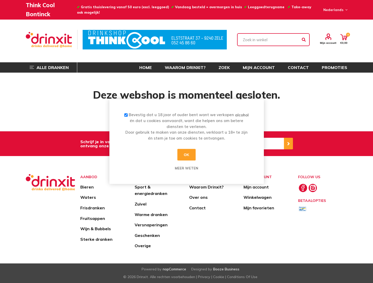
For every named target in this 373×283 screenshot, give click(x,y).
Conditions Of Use (242, 277)
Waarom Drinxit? (206, 187)
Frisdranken (92, 207)
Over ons (198, 197)
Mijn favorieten (259, 207)
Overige (143, 245)
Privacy (204, 277)
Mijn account (328, 42)
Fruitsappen (92, 218)
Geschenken (147, 235)
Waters (88, 197)
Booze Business (226, 269)
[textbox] (273, 39)
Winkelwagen (258, 197)
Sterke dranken (96, 239)
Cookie (218, 277)
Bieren (87, 187)
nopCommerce (174, 269)
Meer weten (186, 168)
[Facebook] (303, 188)
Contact (197, 207)
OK (186, 155)
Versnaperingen (151, 224)
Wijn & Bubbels (95, 228)
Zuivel (140, 204)
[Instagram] (313, 188)
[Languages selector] (334, 10)
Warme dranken (151, 214)
